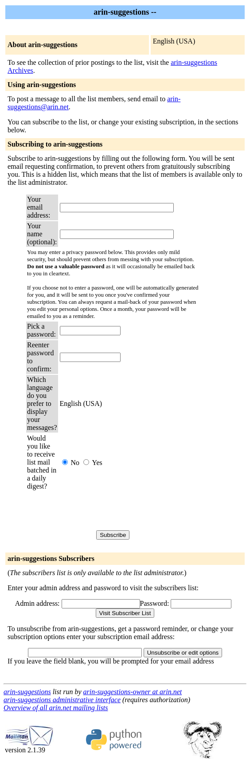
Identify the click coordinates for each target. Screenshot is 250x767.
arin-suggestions (27, 691)
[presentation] (127, 510)
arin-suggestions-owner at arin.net (132, 691)
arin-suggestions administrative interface (62, 699)
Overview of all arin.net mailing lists (56, 707)
